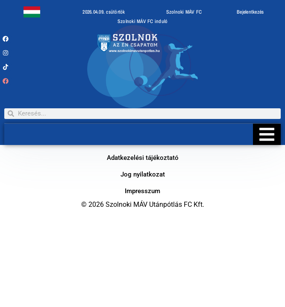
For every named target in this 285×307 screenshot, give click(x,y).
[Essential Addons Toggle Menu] (267, 134)
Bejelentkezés (250, 12)
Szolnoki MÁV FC (184, 12)
